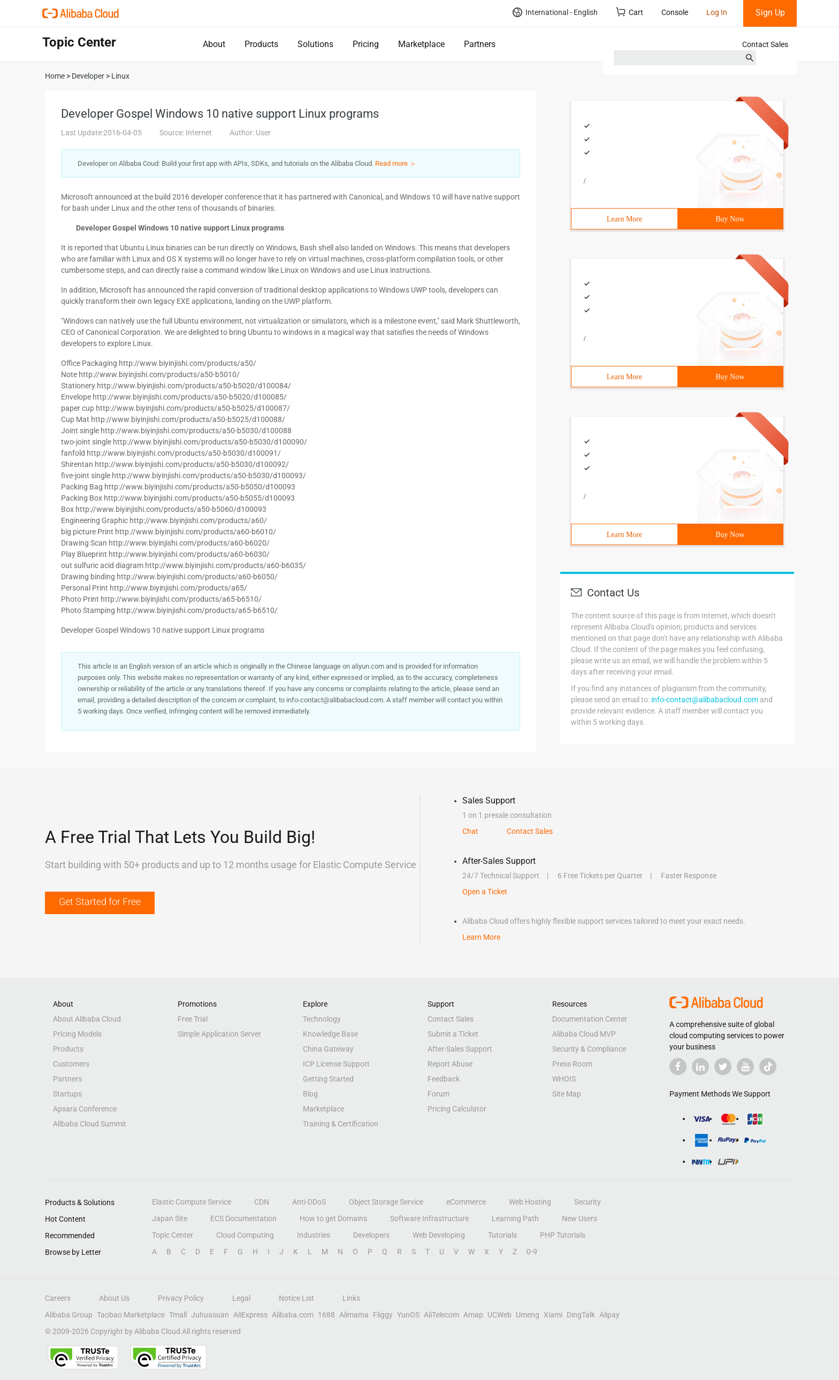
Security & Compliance (589, 1049)
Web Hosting (530, 1202)
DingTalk (581, 1314)
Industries (313, 1235)
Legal (241, 1298)
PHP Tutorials (562, 1235)
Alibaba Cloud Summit (89, 1124)
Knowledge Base (330, 1034)
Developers (371, 1235)
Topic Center (172, 1235)
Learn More (624, 219)
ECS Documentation (243, 1218)
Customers (71, 1064)
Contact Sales (765, 44)
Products (261, 44)
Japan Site (169, 1218)
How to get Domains (333, 1218)
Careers (58, 1298)
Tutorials (502, 1235)
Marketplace (421, 44)
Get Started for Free (100, 901)
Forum (438, 1094)
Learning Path (515, 1218)
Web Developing (439, 1235)
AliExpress (250, 1314)
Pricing (366, 44)
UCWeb (499, 1314)
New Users (579, 1218)
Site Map (566, 1094)
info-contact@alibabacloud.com (704, 699)
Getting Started (328, 1079)
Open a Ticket (484, 891)
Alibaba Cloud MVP (584, 1034)
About (214, 44)
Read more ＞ (395, 163)
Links (351, 1298)
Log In (716, 12)
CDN (261, 1202)
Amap (473, 1314)
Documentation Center (589, 1019)
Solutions (315, 44)
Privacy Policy (181, 1298)
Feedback (444, 1079)
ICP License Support (336, 1064)
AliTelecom (441, 1314)
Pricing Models (77, 1034)
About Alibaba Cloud (87, 1019)
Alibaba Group (69, 1314)
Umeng (527, 1314)
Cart (629, 12)
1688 (326, 1314)
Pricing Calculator (457, 1109)
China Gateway (328, 1049)
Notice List (296, 1298)
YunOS (408, 1314)
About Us (114, 1298)
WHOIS (564, 1079)
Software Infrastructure (429, 1218)
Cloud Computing (245, 1235)
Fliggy (383, 1314)
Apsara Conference (85, 1109)
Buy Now (729, 219)
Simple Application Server (219, 1034)
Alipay (609, 1314)
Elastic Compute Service (191, 1202)
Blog (310, 1094)
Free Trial (193, 1019)
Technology (322, 1019)
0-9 (532, 1251)
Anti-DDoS (309, 1202)
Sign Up (770, 12)
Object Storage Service (386, 1202)
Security (587, 1202)
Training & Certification (340, 1124)
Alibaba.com (293, 1314)
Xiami (553, 1314)
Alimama (354, 1314)
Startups (67, 1094)
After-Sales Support (460, 1049)
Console (674, 12)
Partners (479, 44)
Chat (470, 831)
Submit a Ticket (453, 1034)
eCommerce (466, 1202)
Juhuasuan (210, 1314)
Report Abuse (450, 1064)
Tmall (178, 1314)
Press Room (572, 1064)
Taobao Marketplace (131, 1314)
